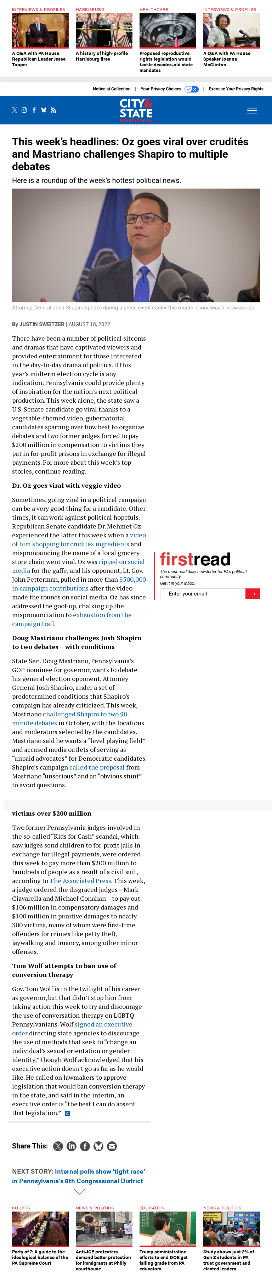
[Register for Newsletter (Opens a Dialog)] (252, 593)
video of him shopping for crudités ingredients (79, 539)
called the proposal (97, 767)
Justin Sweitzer (41, 324)
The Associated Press (80, 880)
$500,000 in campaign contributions (79, 583)
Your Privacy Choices (170, 89)
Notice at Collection (111, 88)
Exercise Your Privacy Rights (236, 88)
